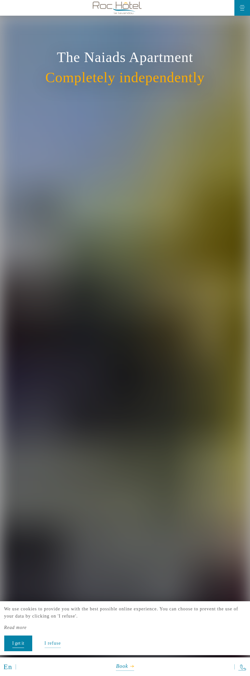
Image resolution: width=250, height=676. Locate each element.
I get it (18, 643)
